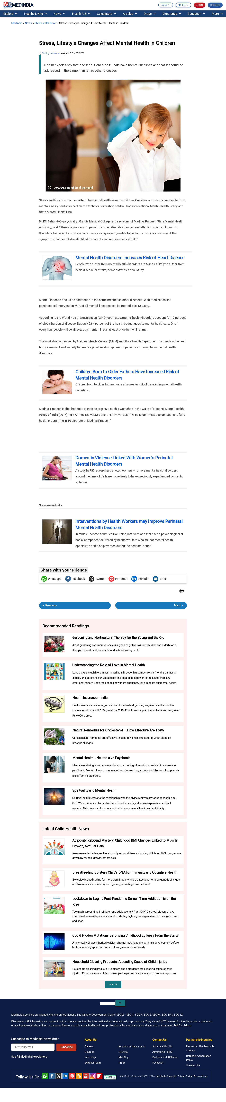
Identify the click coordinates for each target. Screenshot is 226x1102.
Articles (130, 13)
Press (122, 1062)
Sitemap (123, 1052)
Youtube (86, 1076)
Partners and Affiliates (164, 1057)
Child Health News (46, 23)
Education (196, 13)
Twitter (97, 579)
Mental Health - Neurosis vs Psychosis (101, 758)
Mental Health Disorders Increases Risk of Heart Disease (129, 257)
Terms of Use (200, 1076)
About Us (90, 1039)
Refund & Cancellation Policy (198, 1058)
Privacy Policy (185, 1076)
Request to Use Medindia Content (200, 1048)
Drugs (150, 13)
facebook (52, 1076)
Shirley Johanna (50, 53)
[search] (107, 1003)
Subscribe (66, 1047)
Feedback (157, 1062)
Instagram (92, 1076)
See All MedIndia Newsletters (29, 1056)
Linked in (65, 1076)
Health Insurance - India (89, 698)
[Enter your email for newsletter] (33, 1047)
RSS (79, 1076)
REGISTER (215, 5)
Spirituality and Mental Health (94, 790)
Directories (171, 13)
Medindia (16, 23)
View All (113, 984)
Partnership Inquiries (199, 1039)
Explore (10, 13)
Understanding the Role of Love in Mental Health (108, 665)
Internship (90, 1057)
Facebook (75, 579)
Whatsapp (51, 579)
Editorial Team (93, 1062)
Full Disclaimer (182, 1025)
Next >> (179, 605)
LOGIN (199, 5)
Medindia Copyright (166, 1076)
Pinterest (118, 579)
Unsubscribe (193, 1065)
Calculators (106, 13)
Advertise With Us (162, 1046)
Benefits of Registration (132, 1046)
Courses (89, 1051)
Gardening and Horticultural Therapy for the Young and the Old (118, 638)
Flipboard (99, 1076)
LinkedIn (140, 579)
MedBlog (124, 1057)
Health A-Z (81, 13)
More (217, 13)
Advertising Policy (162, 1051)
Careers (89, 1046)
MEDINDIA (18, 5)
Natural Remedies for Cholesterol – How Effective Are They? (118, 730)
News (59, 13)
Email (160, 579)
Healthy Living (35, 13)
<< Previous (49, 605)
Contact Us (159, 1039)
